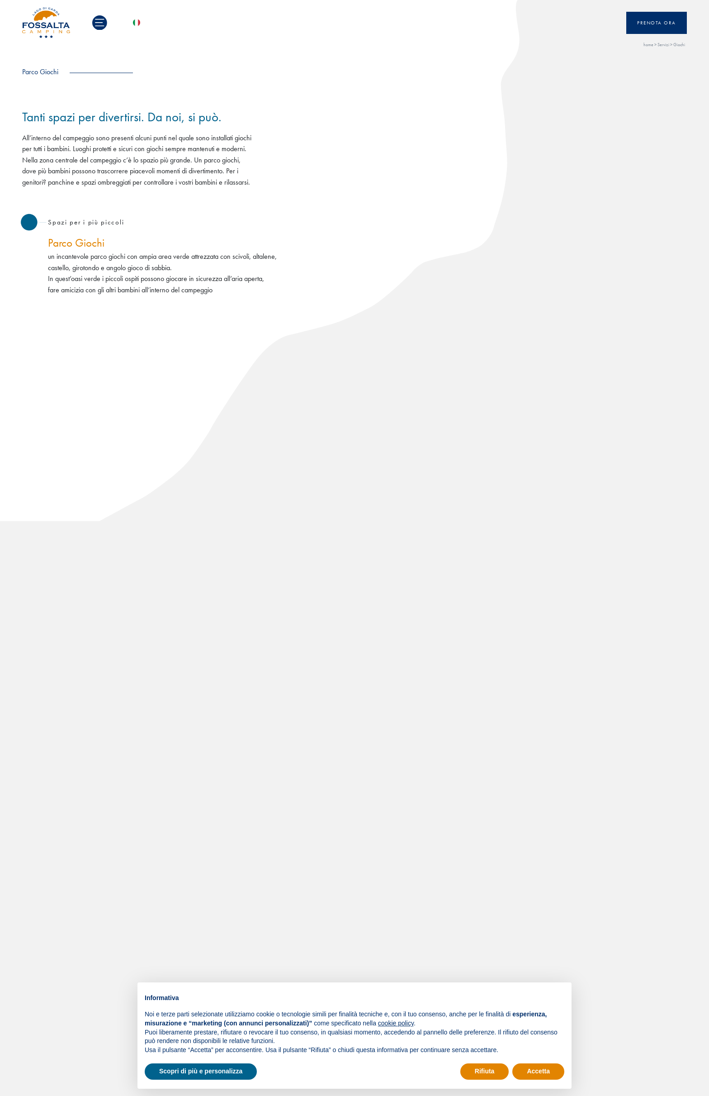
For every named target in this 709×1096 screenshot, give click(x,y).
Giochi (679, 45)
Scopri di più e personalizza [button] (200, 1071)
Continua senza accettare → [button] (522, 994)
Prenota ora (656, 22)
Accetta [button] (538, 1071)
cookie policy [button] (396, 1023)
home (648, 45)
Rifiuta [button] (485, 1071)
